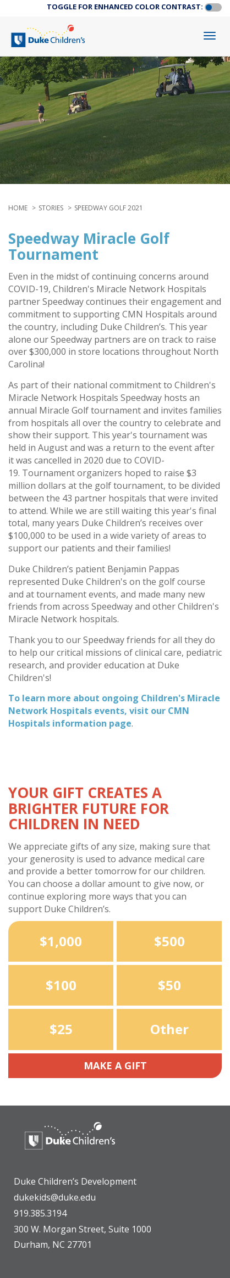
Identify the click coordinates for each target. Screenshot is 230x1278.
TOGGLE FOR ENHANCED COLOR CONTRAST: (125, 7)
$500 (169, 941)
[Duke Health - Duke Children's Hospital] (70, 1144)
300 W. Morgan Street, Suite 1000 (82, 1229)
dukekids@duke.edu (55, 1197)
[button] (213, 7)
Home (18, 208)
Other (169, 1029)
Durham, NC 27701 (53, 1244)
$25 (61, 1029)
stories (51, 208)
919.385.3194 (40, 1213)
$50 (169, 985)
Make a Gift (115, 1065)
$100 (61, 985)
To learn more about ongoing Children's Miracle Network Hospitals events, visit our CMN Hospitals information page (114, 710)
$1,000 (61, 941)
